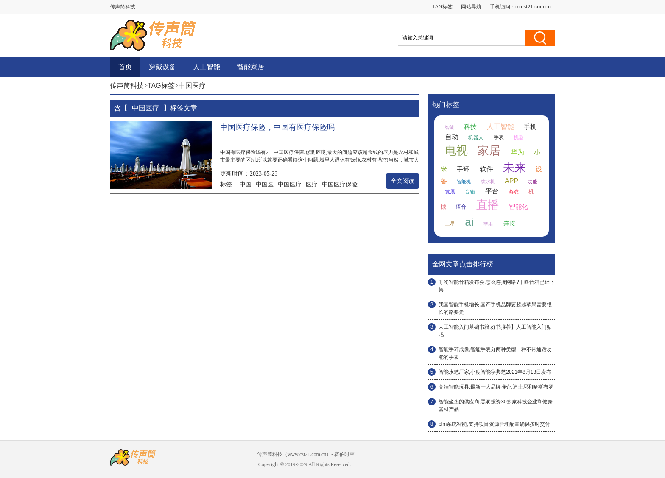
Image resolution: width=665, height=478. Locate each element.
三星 (450, 224)
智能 (449, 127)
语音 (461, 207)
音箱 (470, 192)
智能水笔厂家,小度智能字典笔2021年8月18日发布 (495, 372)
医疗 (312, 184)
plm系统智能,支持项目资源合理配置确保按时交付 (494, 424)
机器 (519, 137)
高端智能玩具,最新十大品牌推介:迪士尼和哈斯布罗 (496, 387)
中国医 (265, 184)
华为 (517, 152)
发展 (450, 192)
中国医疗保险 (340, 184)
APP (511, 180)
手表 (499, 137)
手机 (530, 126)
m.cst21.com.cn (533, 7)
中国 (245, 184)
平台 (492, 191)
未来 (514, 167)
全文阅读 (402, 181)
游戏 (514, 192)
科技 (470, 126)
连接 (509, 223)
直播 (487, 204)
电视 (456, 150)
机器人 (475, 137)
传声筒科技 (127, 85)
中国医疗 (290, 184)
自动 (451, 136)
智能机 (464, 181)
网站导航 (471, 7)
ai (469, 221)
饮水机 (488, 181)
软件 (486, 169)
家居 (489, 150)
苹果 (488, 223)
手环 (463, 169)
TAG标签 (442, 7)
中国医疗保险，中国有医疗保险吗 (277, 127)
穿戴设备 (162, 66)
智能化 (518, 206)
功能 (532, 181)
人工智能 (206, 66)
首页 (125, 66)
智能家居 (250, 66)
